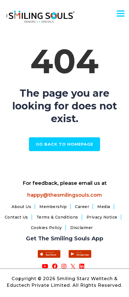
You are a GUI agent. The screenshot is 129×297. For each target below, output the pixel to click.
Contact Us (16, 217)
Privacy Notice (102, 217)
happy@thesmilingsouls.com (64, 195)
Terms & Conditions (57, 217)
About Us (21, 206)
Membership (53, 206)
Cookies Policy (46, 227)
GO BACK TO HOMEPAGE (64, 144)
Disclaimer (81, 227)
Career (82, 206)
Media (103, 206)
